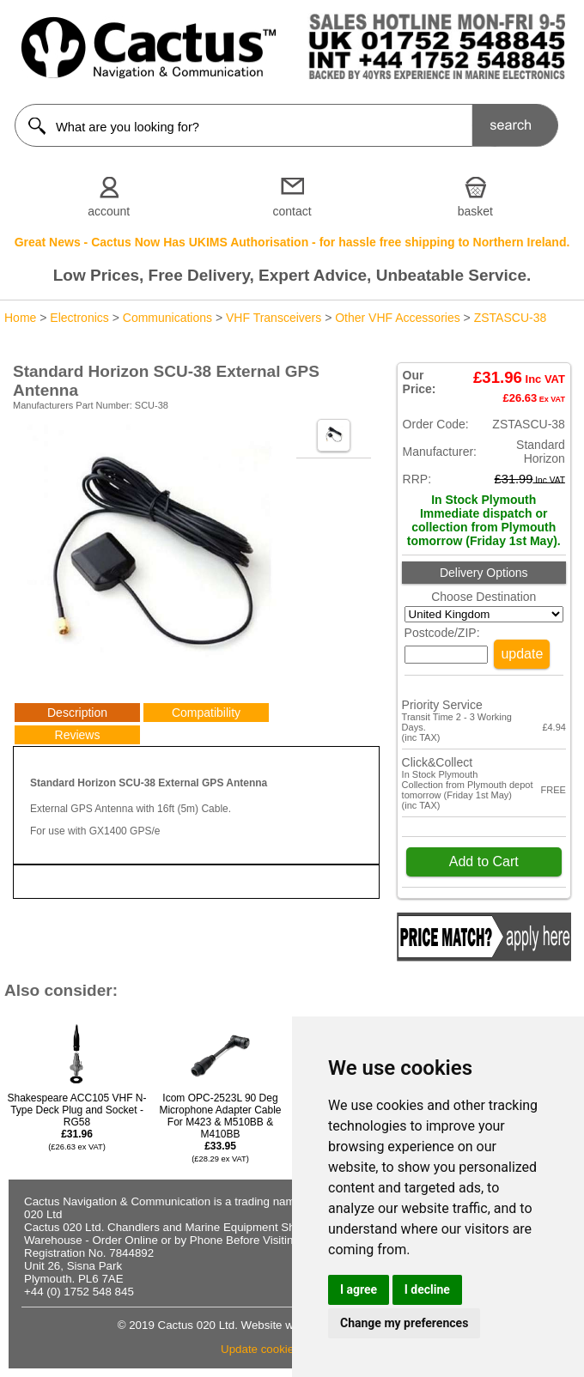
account (109, 211)
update (522, 653)
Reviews (77, 735)
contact (291, 211)
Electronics (79, 318)
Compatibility (206, 712)
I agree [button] (358, 1289)
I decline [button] (427, 1289)
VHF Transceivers (273, 318)
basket (475, 211)
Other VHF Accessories (397, 318)
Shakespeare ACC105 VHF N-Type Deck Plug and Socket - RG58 (76, 1121)
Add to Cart (484, 861)
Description (77, 712)
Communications (167, 318)
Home (20, 318)
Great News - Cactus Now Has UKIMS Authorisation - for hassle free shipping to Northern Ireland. (292, 242)
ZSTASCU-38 (510, 318)
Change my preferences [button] (404, 1323)
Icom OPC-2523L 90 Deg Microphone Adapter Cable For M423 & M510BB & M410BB (220, 1127)
